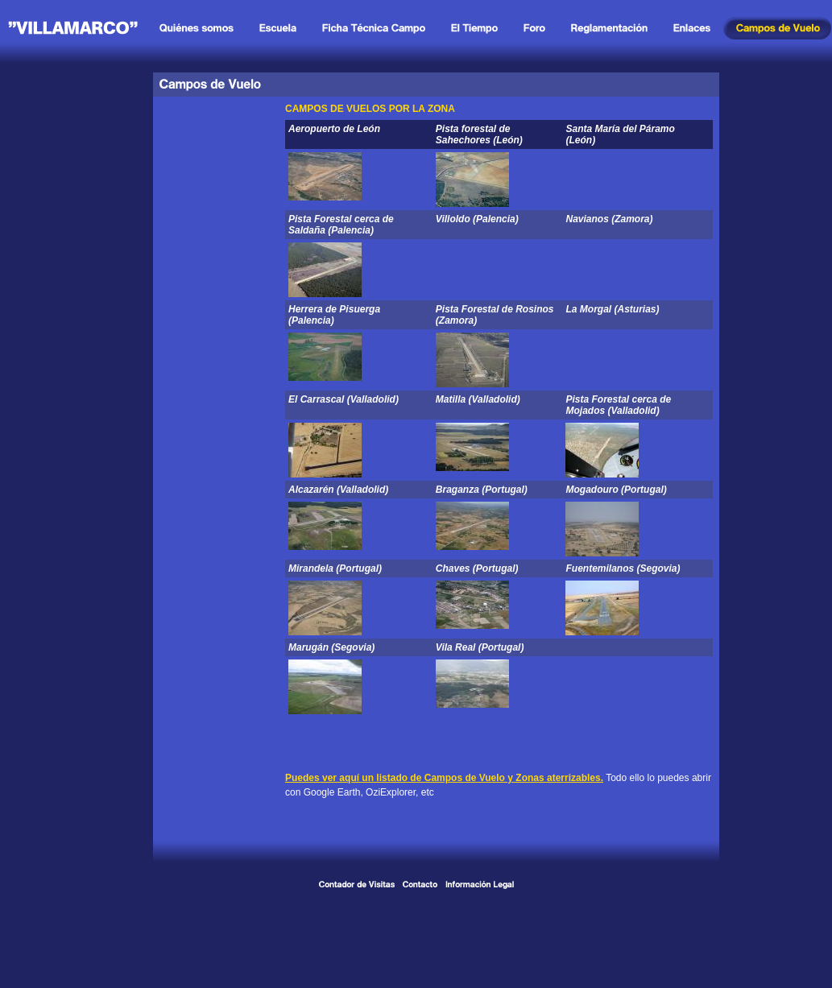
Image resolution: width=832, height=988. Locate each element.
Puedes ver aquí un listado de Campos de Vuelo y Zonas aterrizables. (444, 777)
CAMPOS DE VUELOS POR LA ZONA (370, 108)
